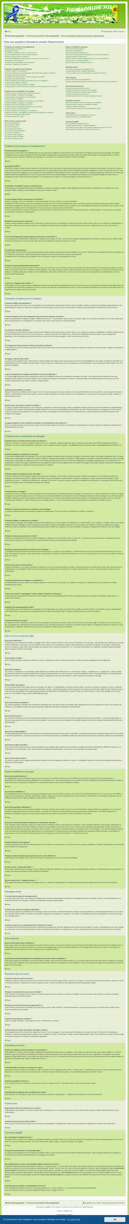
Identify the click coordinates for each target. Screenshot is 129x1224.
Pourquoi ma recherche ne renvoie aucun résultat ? (81, 90)
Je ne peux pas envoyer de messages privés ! (80, 69)
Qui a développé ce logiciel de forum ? (77, 123)
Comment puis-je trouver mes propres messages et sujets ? (84, 96)
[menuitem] (7, 31)
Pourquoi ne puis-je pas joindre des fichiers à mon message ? (24, 106)
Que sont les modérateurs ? (74, 51)
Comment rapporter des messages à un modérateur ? (21, 110)
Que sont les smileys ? (12, 127)
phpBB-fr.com (68, 1211)
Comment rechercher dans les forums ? (78, 88)
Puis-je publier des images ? (13, 129)
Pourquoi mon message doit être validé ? (17, 114)
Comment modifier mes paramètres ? (16, 71)
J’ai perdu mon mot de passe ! (14, 60)
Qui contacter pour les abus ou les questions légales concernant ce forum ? (89, 127)
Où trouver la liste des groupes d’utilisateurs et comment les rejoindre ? (87, 54)
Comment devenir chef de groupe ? (76, 56)
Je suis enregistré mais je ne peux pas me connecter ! (21, 54)
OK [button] (115, 1219)
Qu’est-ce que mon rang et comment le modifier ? (20, 84)
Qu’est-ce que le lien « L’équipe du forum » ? (79, 62)
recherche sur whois (11, 1168)
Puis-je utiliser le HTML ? (12, 125)
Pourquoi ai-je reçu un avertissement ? (17, 108)
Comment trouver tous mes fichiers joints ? (79, 117)
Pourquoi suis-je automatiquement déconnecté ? (20, 62)
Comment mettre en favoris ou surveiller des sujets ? (82, 104)
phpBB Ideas (106, 1153)
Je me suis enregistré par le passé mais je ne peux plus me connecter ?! (27, 58)
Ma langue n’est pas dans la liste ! (15, 79)
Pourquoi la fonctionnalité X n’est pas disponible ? (81, 125)
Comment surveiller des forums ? (76, 106)
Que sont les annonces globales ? (15, 130)
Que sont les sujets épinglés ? (14, 134)
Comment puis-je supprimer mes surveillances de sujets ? (83, 108)
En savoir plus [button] (73, 1219)
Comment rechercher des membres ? (77, 94)
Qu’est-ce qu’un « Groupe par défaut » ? (78, 60)
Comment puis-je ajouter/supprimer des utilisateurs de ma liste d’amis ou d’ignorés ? (91, 81)
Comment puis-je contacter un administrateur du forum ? (83, 129)
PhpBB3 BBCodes (87, 1207)
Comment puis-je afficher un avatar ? (16, 82)
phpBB (15, 365)
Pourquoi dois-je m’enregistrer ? (15, 49)
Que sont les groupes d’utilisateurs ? (77, 52)
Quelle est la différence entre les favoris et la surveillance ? (84, 102)
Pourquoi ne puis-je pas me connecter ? (17, 56)
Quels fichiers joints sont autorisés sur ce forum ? (81, 115)
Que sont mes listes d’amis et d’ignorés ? (78, 79)
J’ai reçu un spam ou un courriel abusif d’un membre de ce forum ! (86, 73)
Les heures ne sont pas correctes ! (15, 75)
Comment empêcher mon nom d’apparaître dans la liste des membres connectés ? (30, 73)
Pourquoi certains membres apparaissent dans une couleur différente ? (87, 58)
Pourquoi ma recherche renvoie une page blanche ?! (82, 92)
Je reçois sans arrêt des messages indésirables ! (81, 71)
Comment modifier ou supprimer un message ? (19, 95)
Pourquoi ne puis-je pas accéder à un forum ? (19, 104)
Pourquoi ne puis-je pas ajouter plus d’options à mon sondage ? (24, 101)
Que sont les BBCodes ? (12, 123)
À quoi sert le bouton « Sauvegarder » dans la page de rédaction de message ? (29, 112)
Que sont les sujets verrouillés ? (15, 136)
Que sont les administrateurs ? (75, 49)
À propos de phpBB (66, 1141)
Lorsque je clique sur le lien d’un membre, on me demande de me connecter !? (31, 86)
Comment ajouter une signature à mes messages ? (20, 97)
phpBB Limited (58, 1139)
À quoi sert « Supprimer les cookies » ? (17, 64)
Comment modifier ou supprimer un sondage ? (19, 103)
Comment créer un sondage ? (14, 99)
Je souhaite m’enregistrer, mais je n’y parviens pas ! (21, 52)
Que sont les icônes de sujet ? (14, 138)
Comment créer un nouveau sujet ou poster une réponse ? (23, 93)
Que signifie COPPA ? (11, 51)
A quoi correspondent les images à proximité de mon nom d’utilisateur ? (27, 80)
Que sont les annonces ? (12, 132)
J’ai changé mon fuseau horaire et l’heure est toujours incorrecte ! (25, 77)
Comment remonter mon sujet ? (14, 116)
